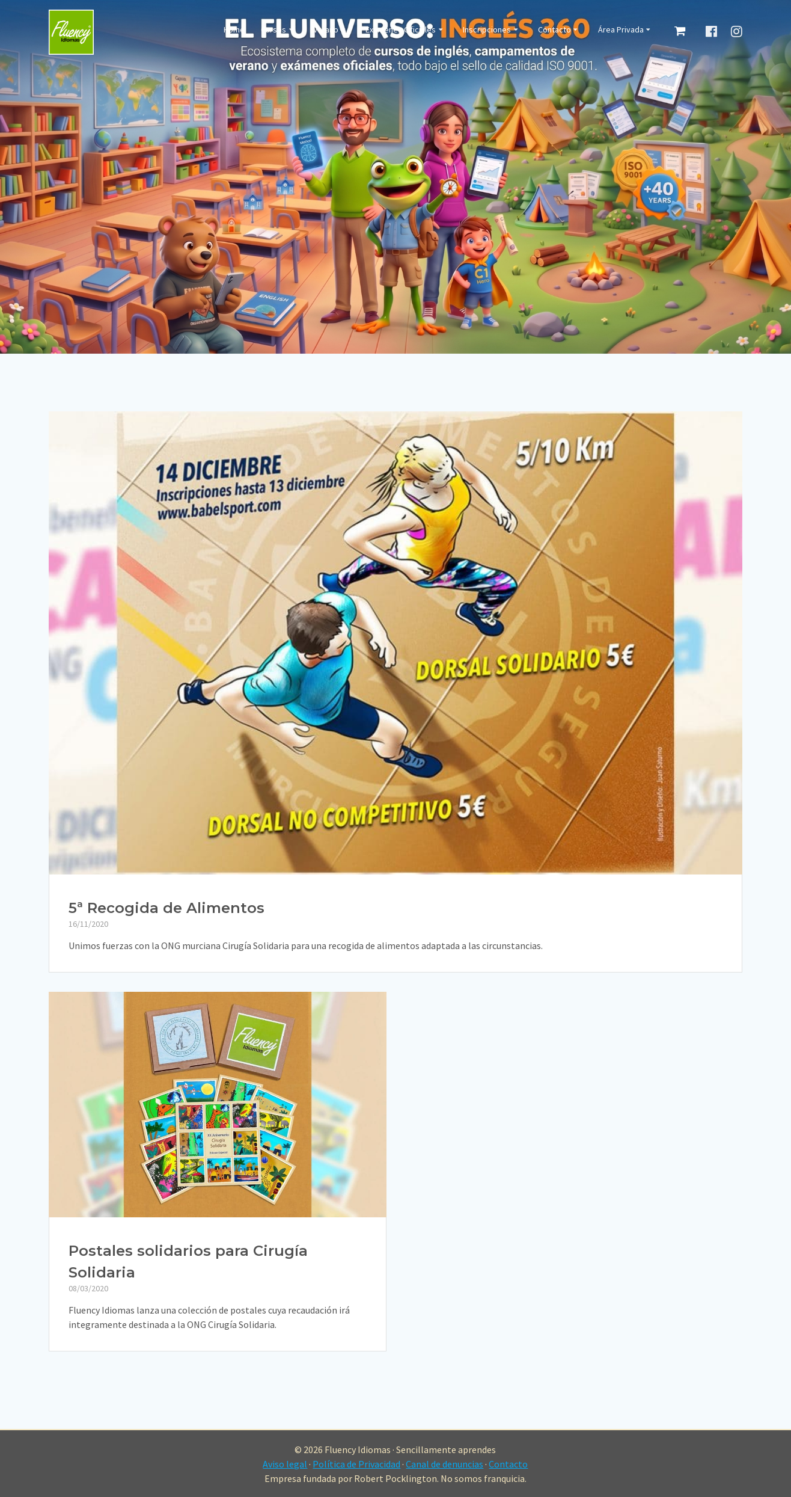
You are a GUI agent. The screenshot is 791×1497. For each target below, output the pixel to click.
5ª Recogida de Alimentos (166, 908)
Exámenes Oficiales (400, 30)
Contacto (554, 30)
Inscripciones (487, 30)
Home (234, 30)
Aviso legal (285, 1464)
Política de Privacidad (356, 1464)
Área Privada (621, 30)
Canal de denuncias (444, 1464)
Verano (325, 30)
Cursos (273, 30)
